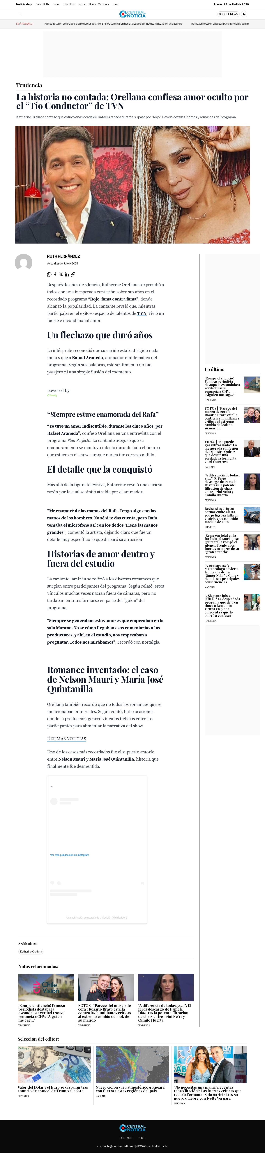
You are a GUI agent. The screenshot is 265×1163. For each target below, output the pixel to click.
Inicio (142, 1137)
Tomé (115, 4)
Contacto (126, 1137)
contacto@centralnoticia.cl (116, 1146)
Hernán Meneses (99, 4)
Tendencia (29, 85)
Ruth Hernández (63, 256)
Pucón (56, 4)
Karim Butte (43, 4)
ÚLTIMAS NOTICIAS (66, 739)
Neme (82, 4)
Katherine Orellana (31, 951)
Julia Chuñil (69, 4)
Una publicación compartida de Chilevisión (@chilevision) (96, 917)
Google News (228, 14)
